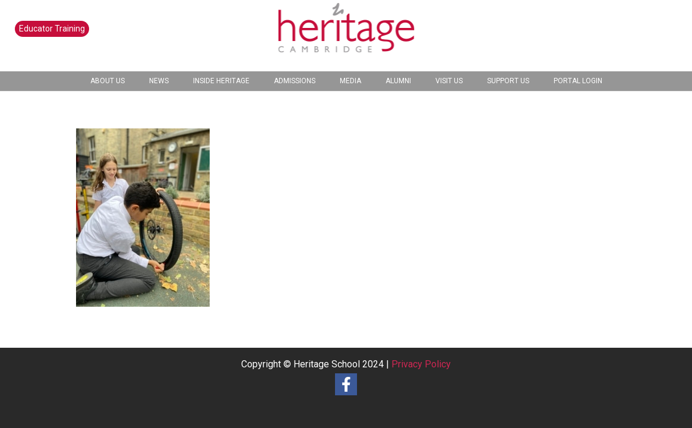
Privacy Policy (421, 364)
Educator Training (52, 28)
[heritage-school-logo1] (346, 35)
